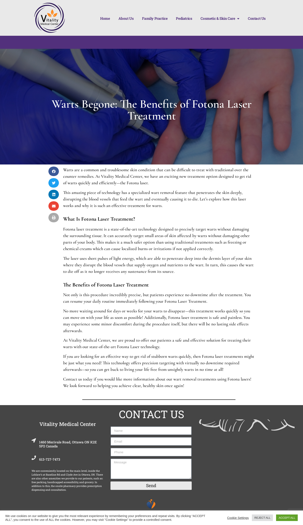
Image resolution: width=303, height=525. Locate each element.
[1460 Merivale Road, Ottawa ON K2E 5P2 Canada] (35, 441)
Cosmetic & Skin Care (220, 19)
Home (105, 18)
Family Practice (154, 18)
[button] (53, 171)
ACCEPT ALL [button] (287, 517)
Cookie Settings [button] (238, 518)
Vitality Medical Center (67, 424)
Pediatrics (184, 18)
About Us (126, 18)
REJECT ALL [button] (262, 517)
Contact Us (257, 18)
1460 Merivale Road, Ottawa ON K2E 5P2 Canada (70, 444)
